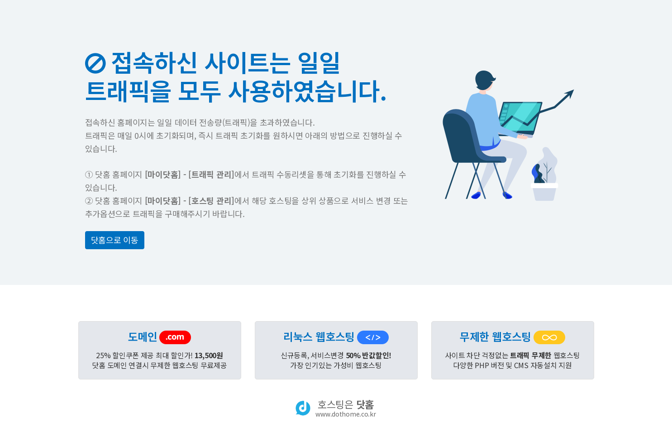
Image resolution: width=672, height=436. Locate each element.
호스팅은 (345, 408)
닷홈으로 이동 (114, 240)
